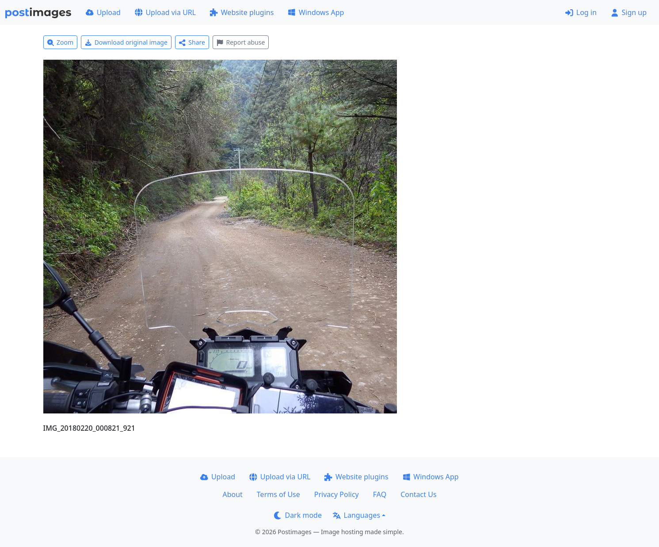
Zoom (60, 42)
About (232, 494)
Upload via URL (165, 12)
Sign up (629, 12)
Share (192, 42)
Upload (103, 12)
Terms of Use (278, 494)
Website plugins (242, 12)
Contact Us (418, 494)
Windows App (316, 12)
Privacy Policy (336, 494)
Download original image (126, 42)
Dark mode (298, 515)
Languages (356, 515)
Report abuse (241, 42)
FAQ (379, 494)
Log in (581, 12)
